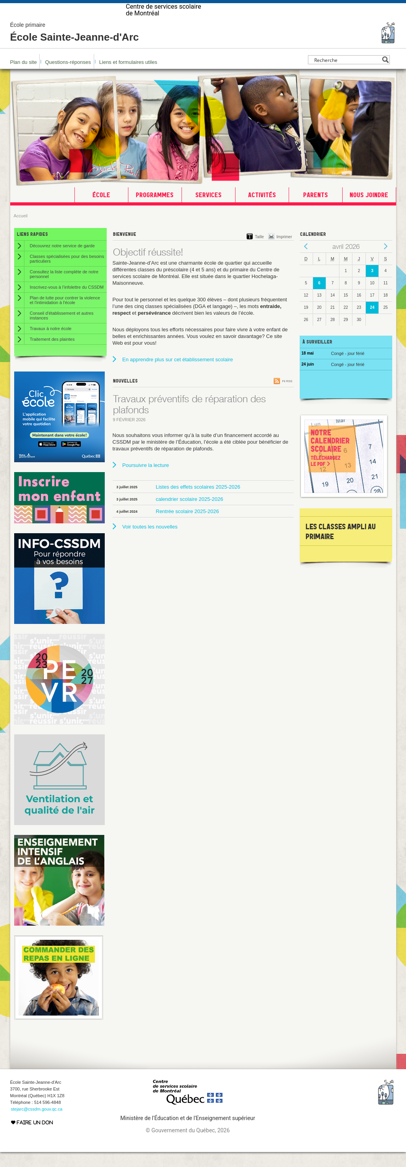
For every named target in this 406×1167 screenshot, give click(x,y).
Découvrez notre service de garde (62, 260)
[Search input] (346, 74)
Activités (262, 209)
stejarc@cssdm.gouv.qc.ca (37, 1124)
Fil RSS (287, 396)
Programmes (155, 209)
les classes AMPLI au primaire (341, 546)
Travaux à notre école (51, 343)
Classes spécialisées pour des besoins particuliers (67, 273)
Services (208, 209)
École (101, 209)
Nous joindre (369, 209)
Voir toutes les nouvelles (150, 542)
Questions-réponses (68, 77)
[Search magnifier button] (385, 75)
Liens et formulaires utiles (128, 77)
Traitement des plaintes (52, 354)
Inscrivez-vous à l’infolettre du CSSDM (67, 302)
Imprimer (284, 252)
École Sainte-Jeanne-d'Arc (74, 47)
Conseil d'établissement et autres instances (62, 330)
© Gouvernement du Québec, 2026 (188, 1145)
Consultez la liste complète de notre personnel (64, 289)
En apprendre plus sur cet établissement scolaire (177, 374)
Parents (315, 209)
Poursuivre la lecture (145, 480)
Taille (259, 252)
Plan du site (23, 77)
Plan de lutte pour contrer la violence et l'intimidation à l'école (65, 315)
